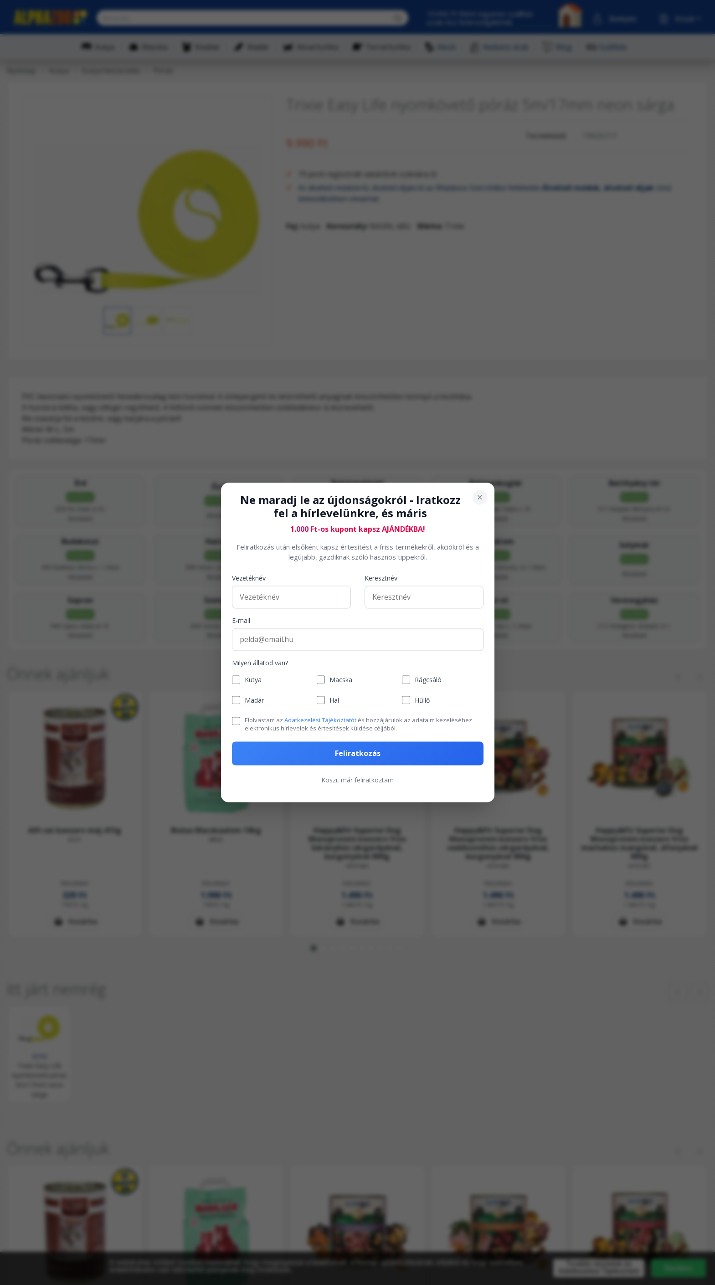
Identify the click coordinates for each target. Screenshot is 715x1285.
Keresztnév (381, 578)
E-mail (241, 620)
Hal (334, 700)
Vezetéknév (249, 578)
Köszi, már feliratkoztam (357, 780)
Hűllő (422, 700)
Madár (254, 700)
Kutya (253, 679)
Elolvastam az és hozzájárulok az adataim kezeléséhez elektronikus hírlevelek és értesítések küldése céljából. (358, 724)
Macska (340, 679)
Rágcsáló (428, 679)
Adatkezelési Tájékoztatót (320, 720)
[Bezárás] (480, 497)
